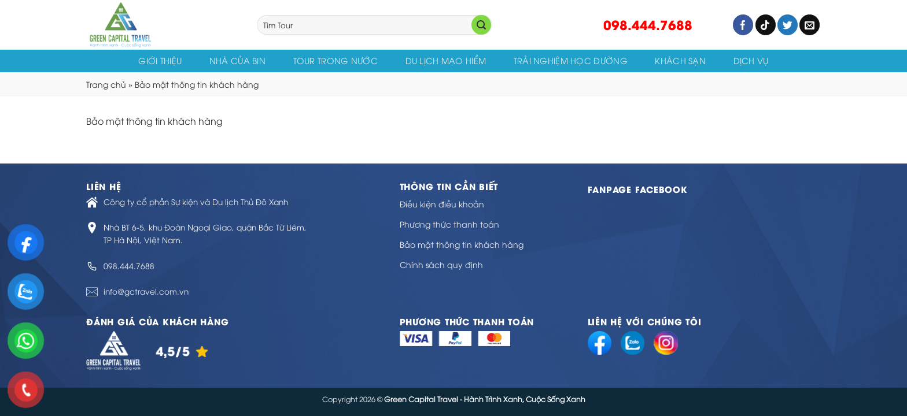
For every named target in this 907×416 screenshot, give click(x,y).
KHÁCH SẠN (680, 60)
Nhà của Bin (237, 60)
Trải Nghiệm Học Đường (571, 60)
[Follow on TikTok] (765, 24)
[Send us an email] (809, 24)
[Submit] (481, 25)
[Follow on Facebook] (743, 24)
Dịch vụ (751, 60)
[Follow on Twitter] (787, 24)
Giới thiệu (160, 60)
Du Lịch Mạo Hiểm (445, 60)
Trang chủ (106, 84)
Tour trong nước (335, 60)
